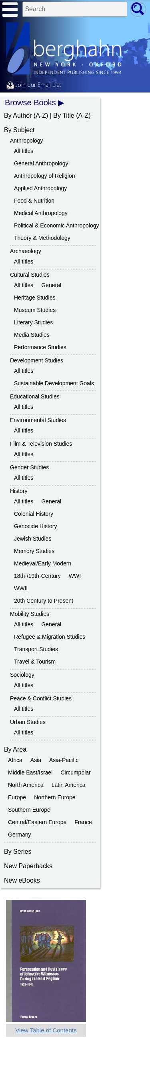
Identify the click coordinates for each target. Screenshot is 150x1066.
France (83, 822)
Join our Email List (33, 85)
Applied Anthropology (40, 188)
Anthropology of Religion (44, 176)
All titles (23, 151)
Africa (15, 760)
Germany (19, 834)
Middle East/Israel (30, 772)
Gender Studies (29, 467)
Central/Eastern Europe (37, 822)
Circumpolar (75, 772)
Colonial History (33, 514)
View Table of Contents (46, 1030)
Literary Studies (33, 322)
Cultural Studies (30, 275)
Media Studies (32, 335)
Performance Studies (40, 347)
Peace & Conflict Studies (41, 698)
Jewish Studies (32, 538)
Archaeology (25, 251)
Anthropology (26, 140)
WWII (21, 588)
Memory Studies (34, 551)
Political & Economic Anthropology (56, 225)
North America (26, 785)
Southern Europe (29, 810)
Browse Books (30, 102)
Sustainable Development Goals (54, 383)
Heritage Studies (35, 297)
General (51, 285)
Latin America (69, 785)
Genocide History (35, 526)
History (19, 491)
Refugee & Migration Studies (49, 637)
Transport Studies (36, 649)
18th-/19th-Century (37, 576)
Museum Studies (35, 310)
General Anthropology (41, 163)
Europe (17, 797)
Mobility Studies (29, 614)
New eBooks (22, 880)
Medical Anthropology (41, 213)
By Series (17, 851)
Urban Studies (28, 722)
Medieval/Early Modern (42, 563)
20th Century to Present (43, 600)
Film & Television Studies (41, 443)
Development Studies (36, 360)
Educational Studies (35, 396)
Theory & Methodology (42, 238)
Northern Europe (55, 797)
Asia (35, 760)
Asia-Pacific (63, 760)
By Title (63, 115)
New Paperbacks (28, 866)
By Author (18, 115)
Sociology (22, 675)
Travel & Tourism (35, 661)
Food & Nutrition (34, 200)
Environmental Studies (38, 420)
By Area (15, 749)
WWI (75, 576)
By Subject (19, 130)
